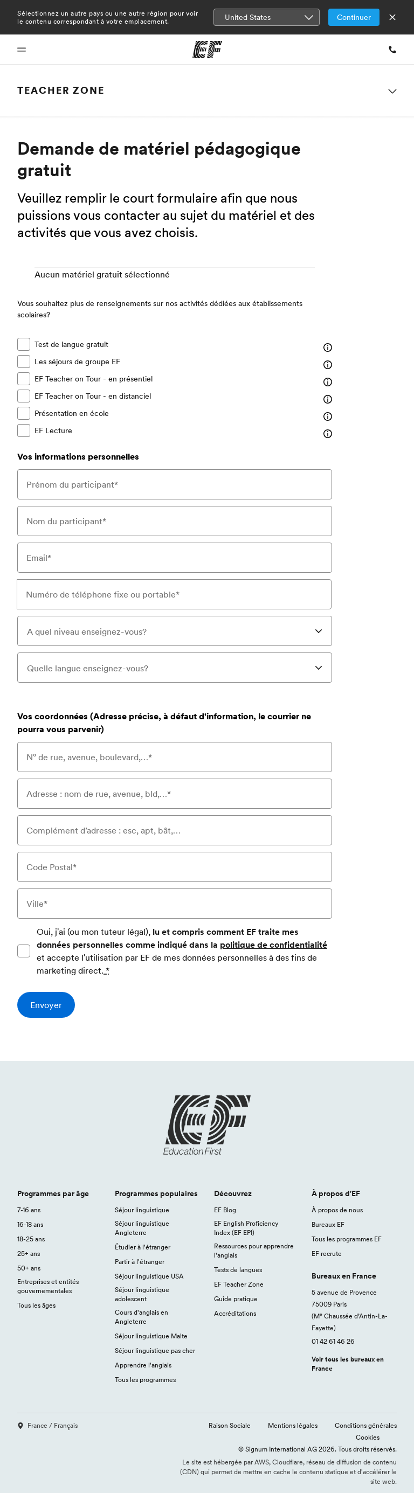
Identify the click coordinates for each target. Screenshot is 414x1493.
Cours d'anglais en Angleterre (141, 1317)
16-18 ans (30, 1224)
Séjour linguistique (142, 1209)
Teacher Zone (61, 90)
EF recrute (327, 1253)
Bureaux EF (328, 1224)
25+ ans (28, 1253)
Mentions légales (293, 1425)
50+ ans (28, 1268)
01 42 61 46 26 (333, 1341)
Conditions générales (366, 1425)
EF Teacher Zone (239, 1284)
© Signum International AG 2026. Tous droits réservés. (317, 1449)
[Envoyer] (46, 1005)
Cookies (368, 1437)
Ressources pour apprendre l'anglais (254, 1250)
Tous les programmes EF (347, 1239)
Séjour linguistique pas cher (155, 1350)
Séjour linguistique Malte (151, 1336)
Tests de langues (238, 1269)
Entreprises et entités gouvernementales (48, 1286)
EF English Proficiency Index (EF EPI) (246, 1228)
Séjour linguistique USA (149, 1276)
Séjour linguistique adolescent (142, 1294)
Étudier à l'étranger (142, 1247)
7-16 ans (28, 1209)
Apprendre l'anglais (143, 1365)
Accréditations (235, 1313)
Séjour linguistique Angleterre (142, 1228)
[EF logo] (207, 1125)
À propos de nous (337, 1209)
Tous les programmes (145, 1379)
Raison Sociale (230, 1425)
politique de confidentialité (273, 944)
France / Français (47, 1425)
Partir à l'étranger (139, 1261)
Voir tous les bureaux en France (348, 1364)
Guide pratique (236, 1298)
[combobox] (174, 631)
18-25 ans (31, 1239)
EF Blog (225, 1209)
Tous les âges (36, 1305)
